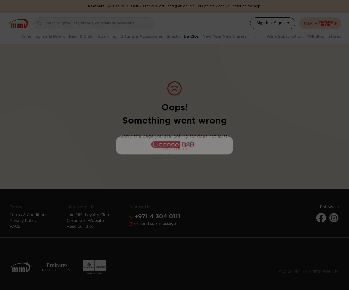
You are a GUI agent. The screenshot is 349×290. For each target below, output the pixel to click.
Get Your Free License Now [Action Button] (174, 208)
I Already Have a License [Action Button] (174, 120)
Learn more (200, 194)
